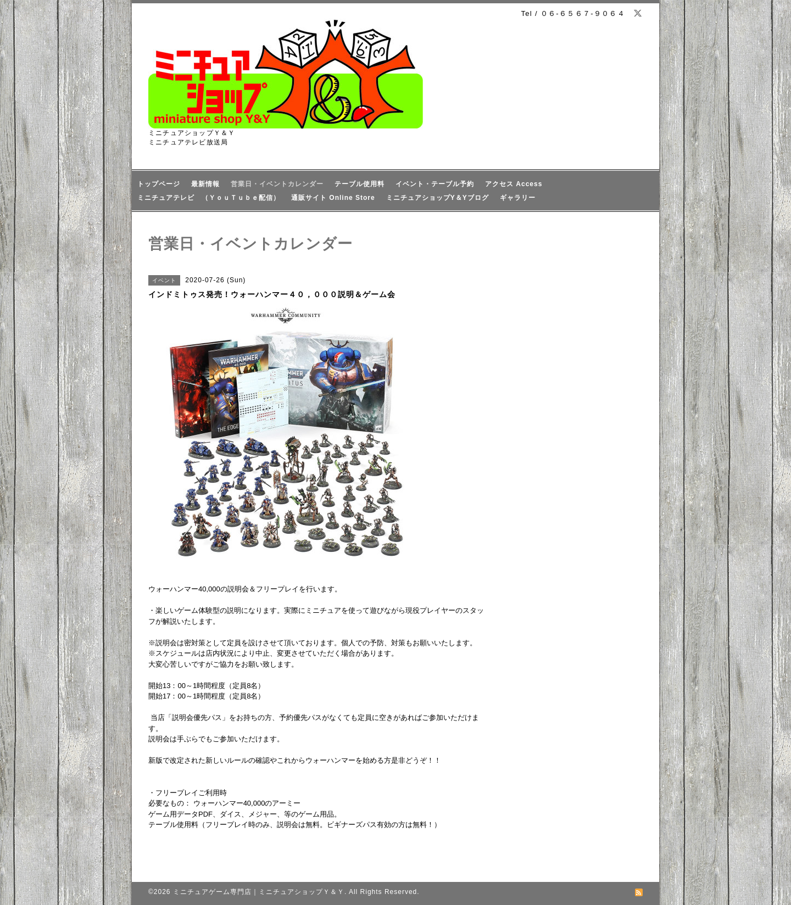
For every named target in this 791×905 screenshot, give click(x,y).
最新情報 (205, 184)
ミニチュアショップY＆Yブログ (437, 198)
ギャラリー (518, 198)
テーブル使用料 (360, 184)
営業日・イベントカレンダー (277, 184)
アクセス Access (513, 184)
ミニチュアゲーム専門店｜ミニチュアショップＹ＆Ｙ (258, 892)
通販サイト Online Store (333, 198)
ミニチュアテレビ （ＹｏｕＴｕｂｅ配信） (208, 198)
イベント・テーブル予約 (435, 184)
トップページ (158, 184)
